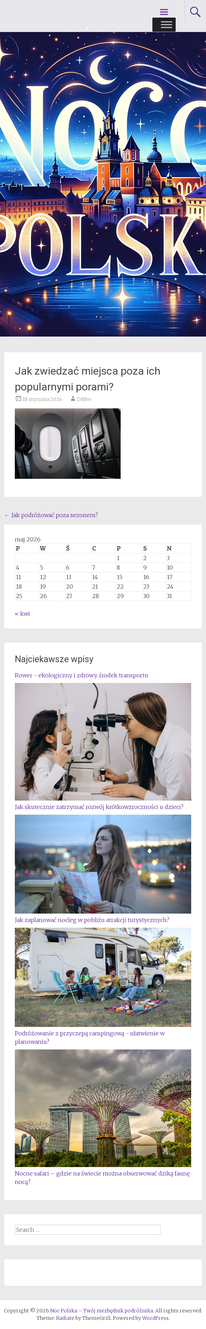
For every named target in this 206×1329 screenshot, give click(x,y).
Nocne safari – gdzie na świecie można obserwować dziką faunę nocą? (103, 1173)
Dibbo (84, 399)
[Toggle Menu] (166, 24)
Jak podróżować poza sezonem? (51, 515)
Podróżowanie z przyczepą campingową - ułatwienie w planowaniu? (103, 1033)
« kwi (22, 613)
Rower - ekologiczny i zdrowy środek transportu (81, 675)
